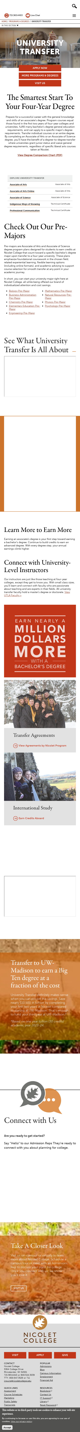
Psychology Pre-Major (57, 305)
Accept (7, 1427)
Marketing (9, 1398)
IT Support (46, 1398)
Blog (42, 1369)
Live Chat (35, 15)
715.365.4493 (16, 15)
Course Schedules (13, 1394)
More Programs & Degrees (40, 75)
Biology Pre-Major (19, 290)
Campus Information (50, 1373)
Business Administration (22, 294)
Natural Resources (55, 294)
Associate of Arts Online (22, 191)
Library (44, 1401)
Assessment (10, 1391)
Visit (15, 1355)
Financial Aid (46, 1380)
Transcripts (9, 1405)
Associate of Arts (18, 184)
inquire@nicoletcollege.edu (17, 1381)
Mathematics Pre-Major (58, 290)
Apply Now (40, 68)
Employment (46, 1376)
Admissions (46, 1366)
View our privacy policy (21, 1421)
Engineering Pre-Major (22, 313)
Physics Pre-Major (55, 302)
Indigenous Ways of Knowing (25, 204)
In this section (9, 25)
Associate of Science (20, 197)
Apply (40, 1355)
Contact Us (45, 1394)
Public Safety (10, 1401)
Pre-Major (14, 298)
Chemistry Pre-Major (21, 302)
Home (4, 21)
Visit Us (40, 83)
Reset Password (49, 1405)
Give (65, 1355)
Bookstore (46, 1391)
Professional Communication (25, 210)
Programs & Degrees (19, 21)
